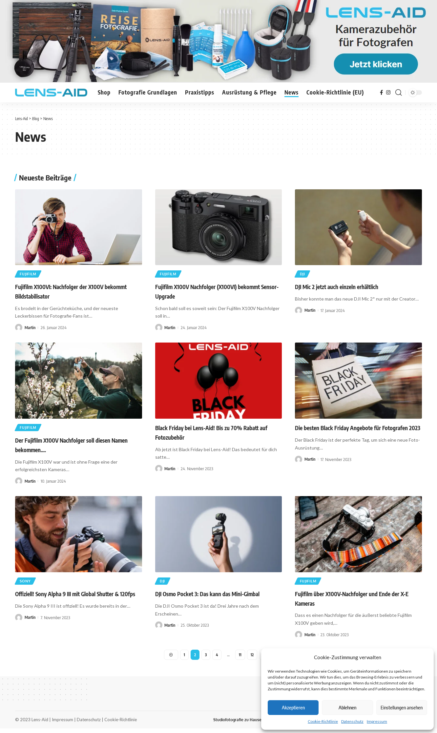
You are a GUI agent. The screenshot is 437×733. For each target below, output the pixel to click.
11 (240, 658)
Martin (30, 328)
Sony (26, 583)
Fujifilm (30, 274)
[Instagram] (388, 92)
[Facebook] (381, 92)
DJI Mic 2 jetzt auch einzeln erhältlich (336, 288)
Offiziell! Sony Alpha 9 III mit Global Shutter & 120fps (75, 597)
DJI (304, 274)
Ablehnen (347, 707)
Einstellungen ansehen (402, 707)
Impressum (377, 721)
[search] (398, 92)
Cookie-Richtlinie (323, 721)
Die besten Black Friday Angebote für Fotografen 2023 (357, 429)
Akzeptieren (293, 707)
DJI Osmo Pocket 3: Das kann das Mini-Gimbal (207, 597)
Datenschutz (352, 721)
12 (252, 658)
